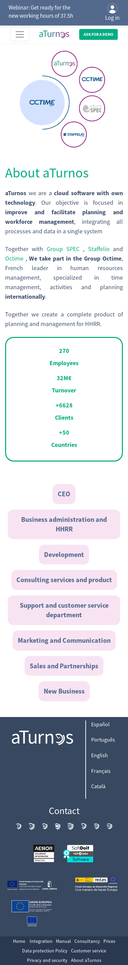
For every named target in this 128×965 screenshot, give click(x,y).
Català (98, 786)
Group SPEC (65, 249)
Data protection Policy (45, 951)
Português (103, 739)
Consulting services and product (64, 579)
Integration (41, 941)
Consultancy (87, 941)
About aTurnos (86, 960)
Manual (63, 941)
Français (101, 770)
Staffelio (100, 249)
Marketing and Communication (64, 640)
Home (19, 941)
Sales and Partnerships (64, 666)
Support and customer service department (64, 610)
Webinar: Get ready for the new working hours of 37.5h (41, 11)
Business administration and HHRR (64, 524)
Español (100, 724)
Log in (112, 12)
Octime (15, 258)
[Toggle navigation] (19, 34)
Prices (109, 941)
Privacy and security (47, 960)
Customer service (88, 951)
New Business (64, 691)
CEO (64, 493)
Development (64, 554)
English (99, 755)
